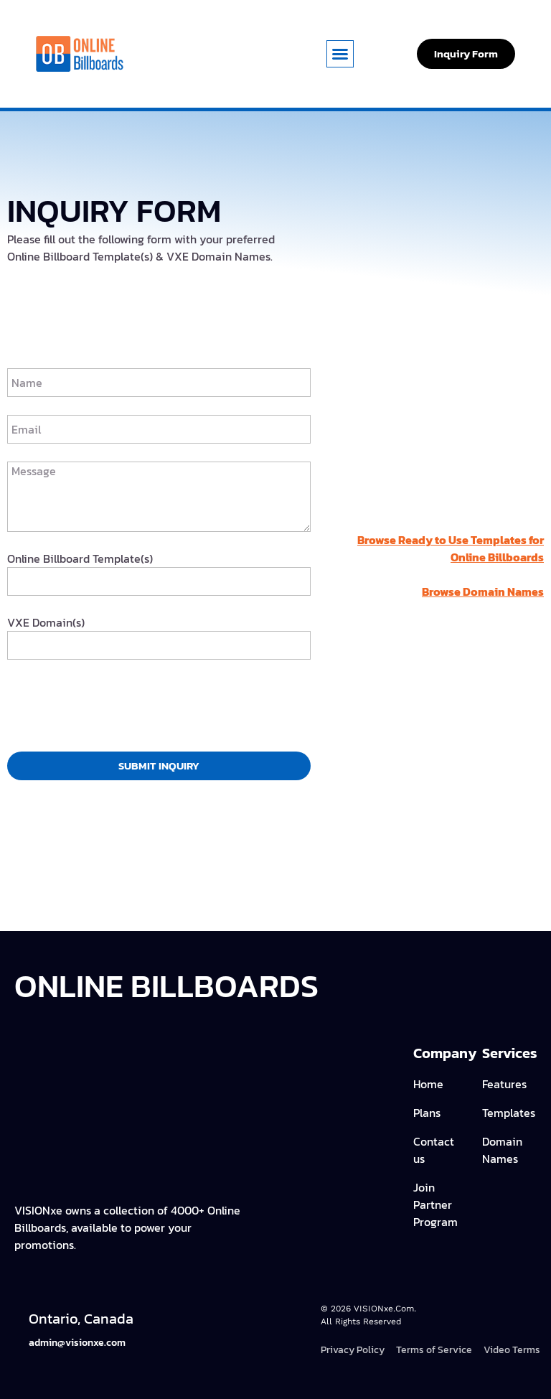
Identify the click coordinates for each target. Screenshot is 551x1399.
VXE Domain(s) (46, 622)
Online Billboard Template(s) (80, 558)
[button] (340, 53)
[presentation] (116, 706)
